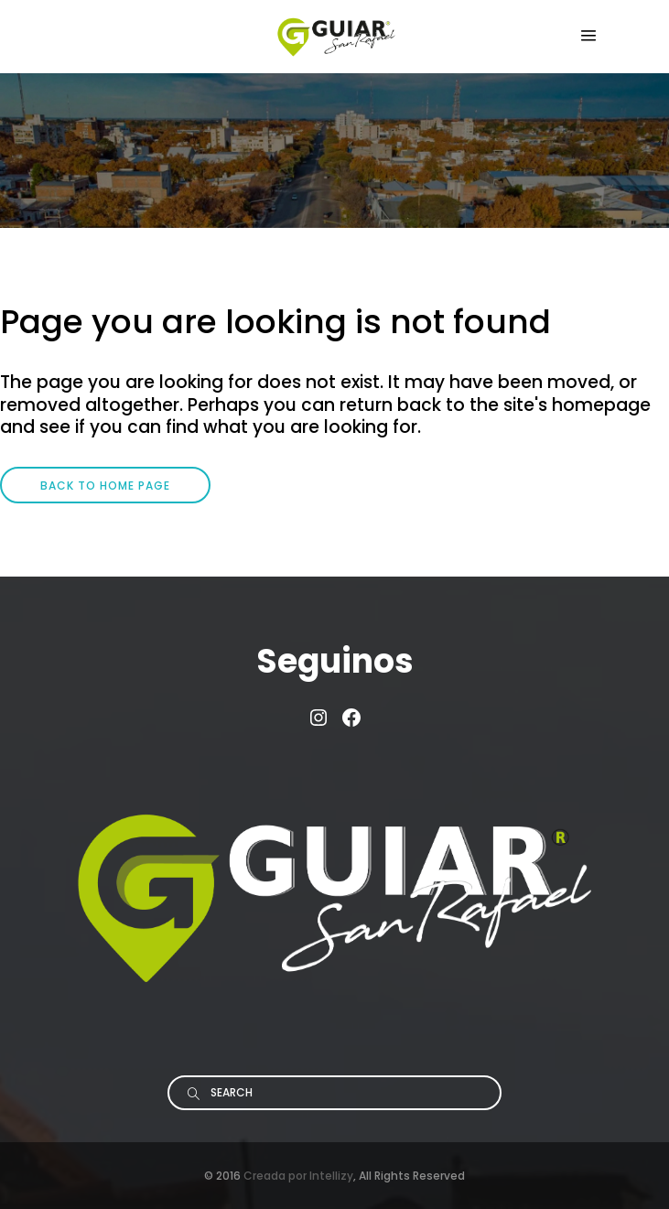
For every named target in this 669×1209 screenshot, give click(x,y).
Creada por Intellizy (298, 1175)
